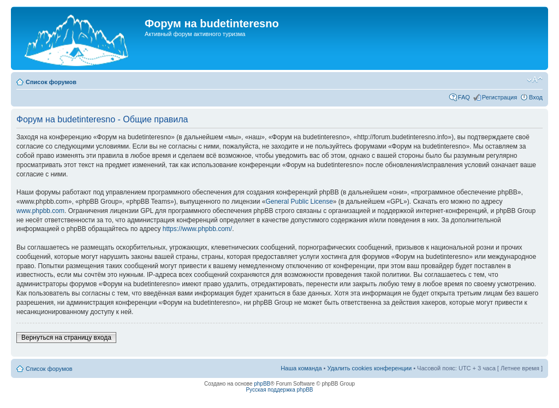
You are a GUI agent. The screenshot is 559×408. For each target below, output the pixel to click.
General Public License (298, 201)
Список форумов (51, 82)
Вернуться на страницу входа (66, 337)
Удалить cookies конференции (370, 368)
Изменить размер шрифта (535, 80)
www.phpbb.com (40, 211)
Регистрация (499, 97)
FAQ (464, 97)
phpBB (262, 384)
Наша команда (301, 368)
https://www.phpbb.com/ (197, 229)
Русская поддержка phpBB (279, 390)
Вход (536, 97)
